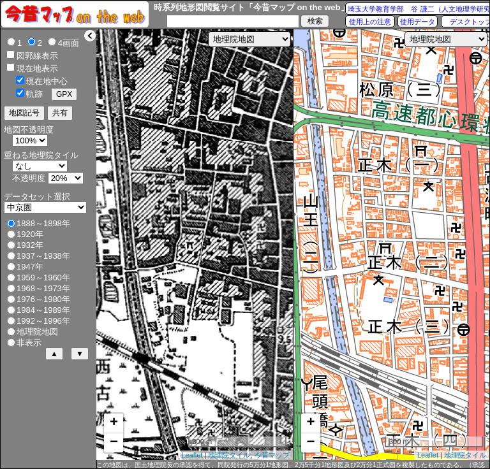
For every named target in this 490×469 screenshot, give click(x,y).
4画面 (68, 43)
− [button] (114, 442)
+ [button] (114, 423)
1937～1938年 (43, 256)
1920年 (30, 234)
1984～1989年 (43, 310)
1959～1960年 (43, 277)
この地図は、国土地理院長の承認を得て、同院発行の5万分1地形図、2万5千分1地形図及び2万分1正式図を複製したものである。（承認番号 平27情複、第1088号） (290, 465)
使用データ (417, 21)
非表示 (29, 342)
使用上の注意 (370, 21)
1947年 (30, 266)
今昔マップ (272, 455)
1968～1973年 (43, 288)
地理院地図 (37, 331)
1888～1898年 (43, 223)
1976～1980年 (43, 299)
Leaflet (191, 455)
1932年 (30, 245)
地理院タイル (229, 455)
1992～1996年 (43, 321)
